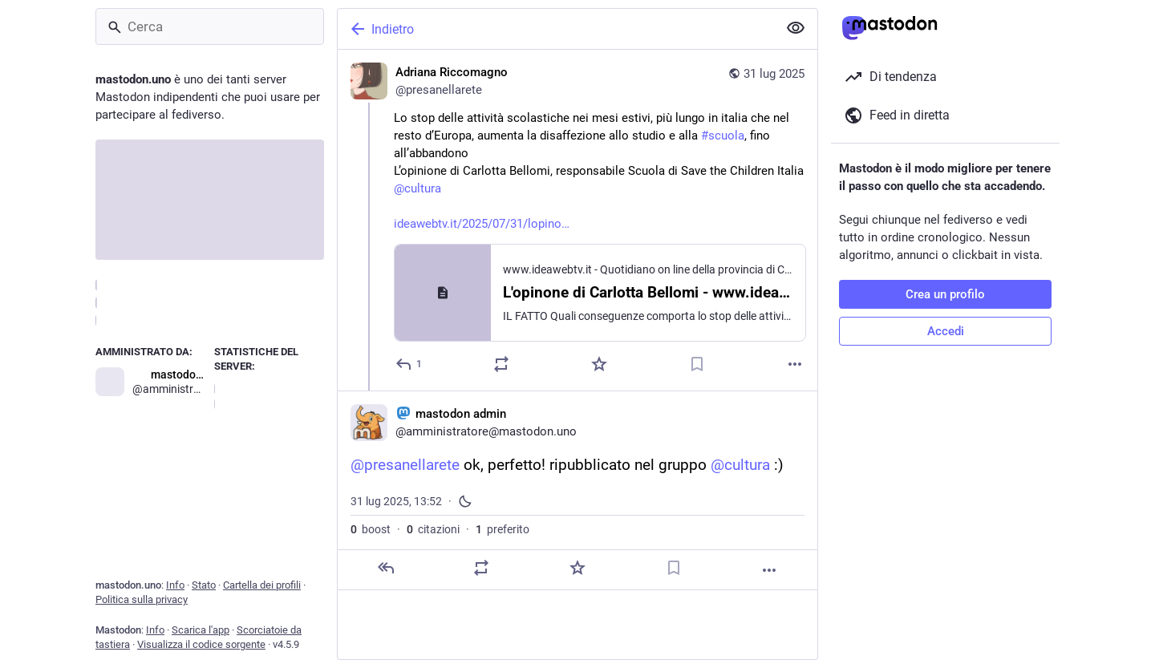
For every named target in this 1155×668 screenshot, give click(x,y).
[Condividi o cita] (501, 364)
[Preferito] (599, 364)
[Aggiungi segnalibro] (697, 364)
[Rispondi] (409, 364)
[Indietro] (556, 29)
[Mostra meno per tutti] (795, 28)
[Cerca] (209, 26)
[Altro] (794, 364)
